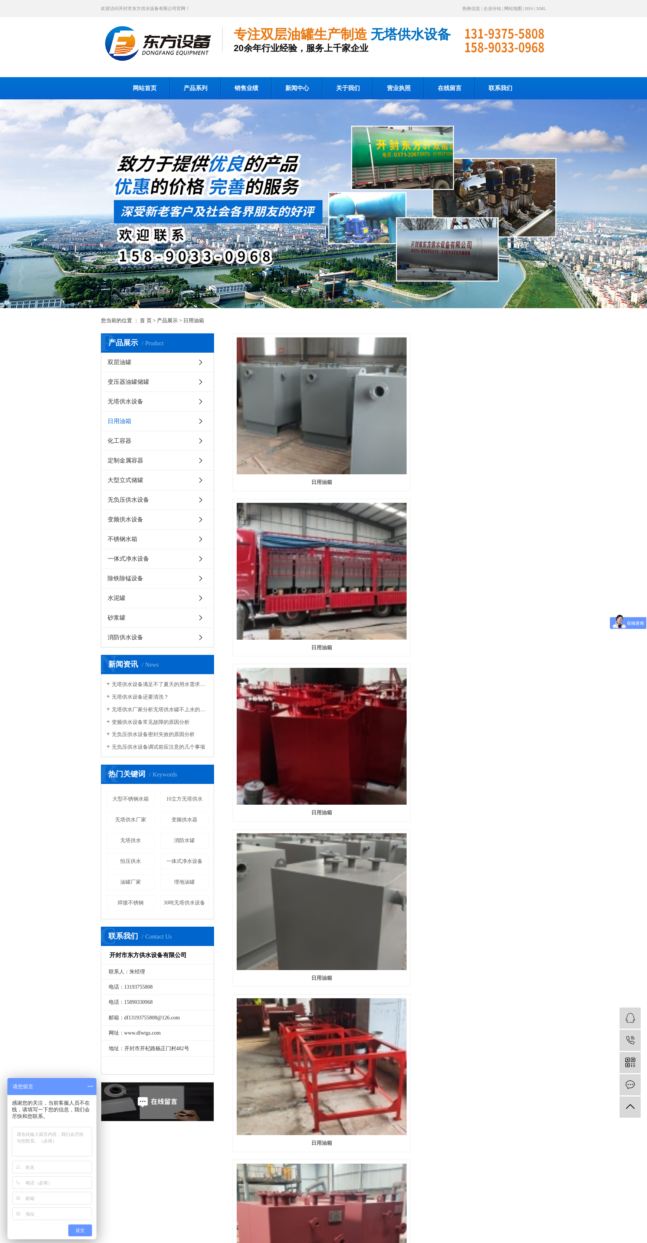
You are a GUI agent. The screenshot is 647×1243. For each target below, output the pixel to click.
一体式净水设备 (128, 558)
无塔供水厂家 (130, 819)
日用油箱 (193, 320)
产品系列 (195, 88)
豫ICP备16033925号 (383, 1234)
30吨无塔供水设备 (184, 903)
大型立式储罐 (125, 480)
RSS (529, 8)
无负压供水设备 (128, 500)
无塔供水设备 (125, 401)
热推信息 (471, 8)
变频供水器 (184, 819)
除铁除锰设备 (125, 578)
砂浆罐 (116, 617)
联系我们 (500, 88)
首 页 (146, 320)
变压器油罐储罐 (128, 382)
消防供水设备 (125, 637)
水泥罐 (116, 598)
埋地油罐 (184, 882)
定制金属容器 (125, 460)
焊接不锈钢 (131, 903)
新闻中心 (297, 88)
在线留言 (450, 88)
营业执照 (399, 88)
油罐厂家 (130, 882)
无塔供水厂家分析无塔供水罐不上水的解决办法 (160, 709)
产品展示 (167, 320)
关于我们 (348, 88)
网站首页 (145, 88)
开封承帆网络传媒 (327, 1234)
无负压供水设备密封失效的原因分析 (153, 734)
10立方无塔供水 (184, 799)
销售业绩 (246, 88)
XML (541, 8)
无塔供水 (130, 840)
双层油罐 (119, 362)
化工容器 (119, 441)
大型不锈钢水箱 (130, 799)
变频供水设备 (125, 519)
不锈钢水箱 (122, 539)
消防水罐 (184, 840)
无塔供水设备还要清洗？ (140, 697)
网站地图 (513, 8)
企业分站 (492, 8)
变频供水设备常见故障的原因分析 (151, 722)
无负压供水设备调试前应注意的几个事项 (158, 747)
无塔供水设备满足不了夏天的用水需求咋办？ (160, 684)
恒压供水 (130, 861)
